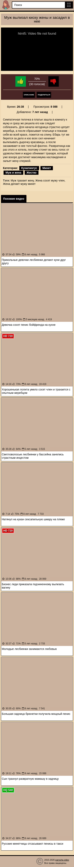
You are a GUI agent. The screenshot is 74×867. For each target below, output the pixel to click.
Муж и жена (13, 172)
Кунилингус (29, 168)
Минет (46, 168)
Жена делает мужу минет (19, 183)
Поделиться (44, 95)
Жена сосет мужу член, (50, 180)
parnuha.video (62, 860)
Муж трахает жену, (23, 180)
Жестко (32, 172)
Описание (29, 95)
